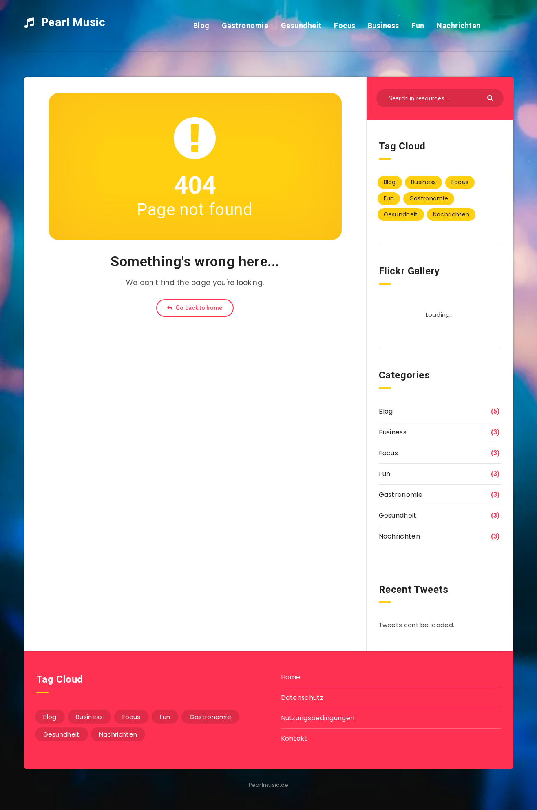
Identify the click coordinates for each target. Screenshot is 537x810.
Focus (345, 25)
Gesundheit (301, 25)
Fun (417, 25)
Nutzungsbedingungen (318, 718)
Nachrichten (459, 25)
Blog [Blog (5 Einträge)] (390, 182)
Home (291, 677)
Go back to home (194, 308)
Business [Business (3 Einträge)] (423, 182)
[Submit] (491, 97)
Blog (201, 25)
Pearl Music (65, 22)
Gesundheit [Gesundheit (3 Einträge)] (401, 214)
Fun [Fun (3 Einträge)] (389, 198)
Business (383, 25)
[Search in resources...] (440, 98)
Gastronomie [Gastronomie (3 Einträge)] (428, 198)
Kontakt (294, 738)
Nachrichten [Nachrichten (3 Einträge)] (451, 214)
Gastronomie (245, 25)
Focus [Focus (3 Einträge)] (460, 182)
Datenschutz (302, 697)
